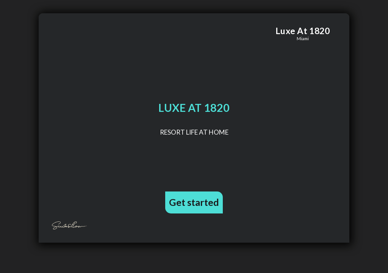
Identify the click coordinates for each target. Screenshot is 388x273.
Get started (194, 202)
